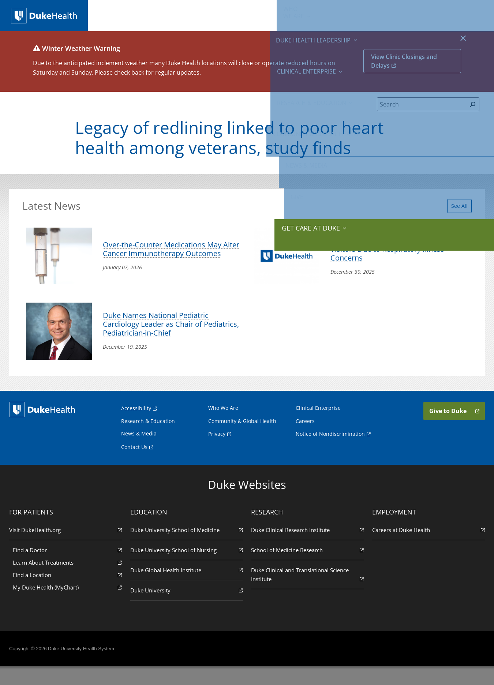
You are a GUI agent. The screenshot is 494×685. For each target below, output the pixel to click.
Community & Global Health (340, 14)
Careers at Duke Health (427, 548)
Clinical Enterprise (220, 14)
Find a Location (69, 593)
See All (455, 209)
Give (430, 11)
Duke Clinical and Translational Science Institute (307, 593)
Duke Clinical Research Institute (307, 548)
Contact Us (134, 465)
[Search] (421, 109)
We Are (117, 14)
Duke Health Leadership (164, 14)
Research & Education (278, 14)
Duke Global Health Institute (187, 588)
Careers (305, 439)
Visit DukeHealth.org (67, 548)
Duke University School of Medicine (187, 548)
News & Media (394, 14)
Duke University (187, 608)
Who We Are (223, 426)
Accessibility (136, 427)
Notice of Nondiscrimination (330, 452)
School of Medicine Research (307, 568)
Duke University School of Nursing (187, 568)
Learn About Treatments (69, 581)
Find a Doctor (69, 568)
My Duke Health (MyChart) (69, 606)
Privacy (216, 452)
